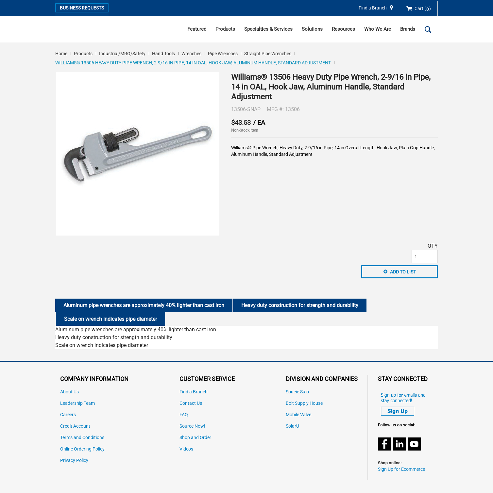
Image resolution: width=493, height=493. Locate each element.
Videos (186, 449)
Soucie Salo (297, 391)
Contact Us (190, 403)
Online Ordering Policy (82, 449)
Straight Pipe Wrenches (267, 53)
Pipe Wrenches (223, 53)
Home (61, 53)
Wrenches (191, 53)
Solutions (312, 29)
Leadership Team (77, 403)
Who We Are (377, 29)
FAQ (183, 414)
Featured (196, 29)
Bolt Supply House (304, 403)
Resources (343, 29)
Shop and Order (195, 437)
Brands (407, 29)
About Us (69, 391)
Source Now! (192, 426)
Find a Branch (373, 8)
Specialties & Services (268, 29)
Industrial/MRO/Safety (122, 53)
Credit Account (75, 426)
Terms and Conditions (82, 437)
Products (225, 29)
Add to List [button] (403, 271)
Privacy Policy (74, 460)
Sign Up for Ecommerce (401, 469)
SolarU (292, 426)
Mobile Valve (298, 414)
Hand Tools (163, 53)
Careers (68, 414)
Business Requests (82, 7)
